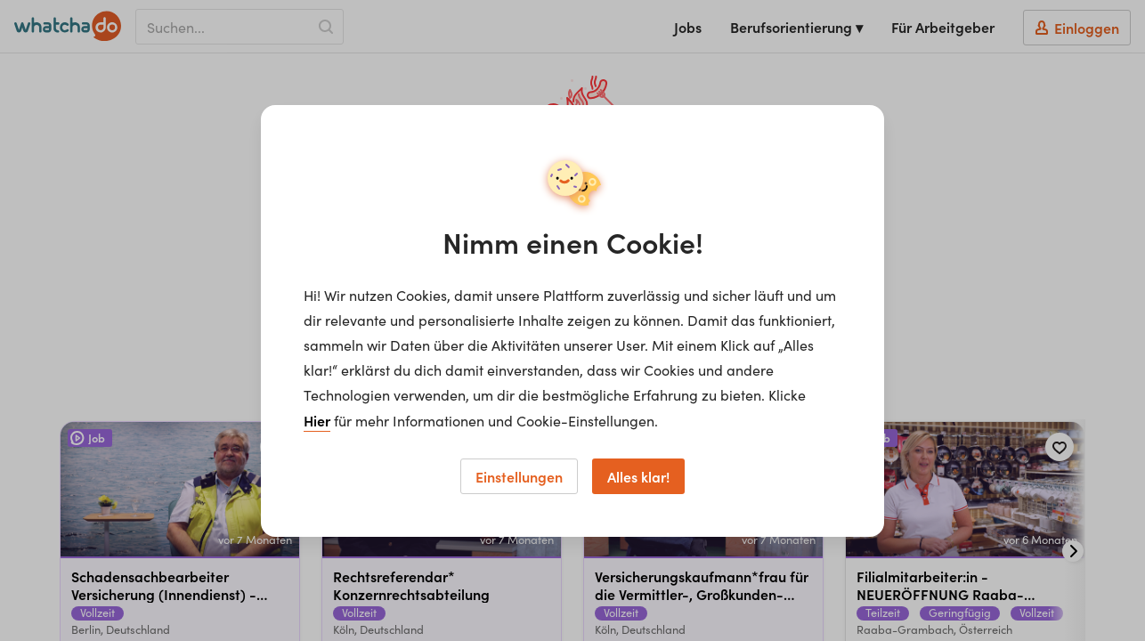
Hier (317, 420)
